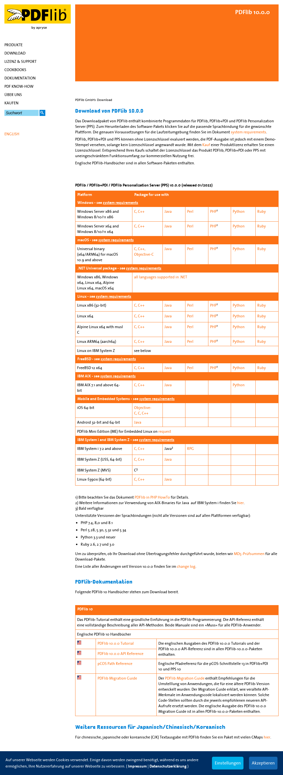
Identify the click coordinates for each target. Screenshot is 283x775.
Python (239, 211)
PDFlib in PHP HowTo (152, 497)
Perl (190, 211)
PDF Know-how (18, 86)
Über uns (13, 95)
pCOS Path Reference (115, 663)
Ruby (261, 211)
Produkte (13, 45)
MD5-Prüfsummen (249, 554)
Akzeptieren (263, 762)
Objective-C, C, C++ (142, 410)
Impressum (137, 766)
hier (240, 503)
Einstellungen (228, 762)
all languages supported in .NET (160, 277)
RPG (190, 448)
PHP (213, 211)
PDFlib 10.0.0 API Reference (120, 653)
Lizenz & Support (20, 61)
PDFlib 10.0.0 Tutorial (116, 643)
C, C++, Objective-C (144, 251)
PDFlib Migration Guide (117, 678)
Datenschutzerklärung (168, 766)
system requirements (248, 132)
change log (186, 566)
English (11, 134)
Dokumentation (20, 78)
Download (14, 53)
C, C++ (139, 211)
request (164, 431)
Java (168, 211)
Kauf (206, 145)
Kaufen (11, 103)
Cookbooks (15, 70)
